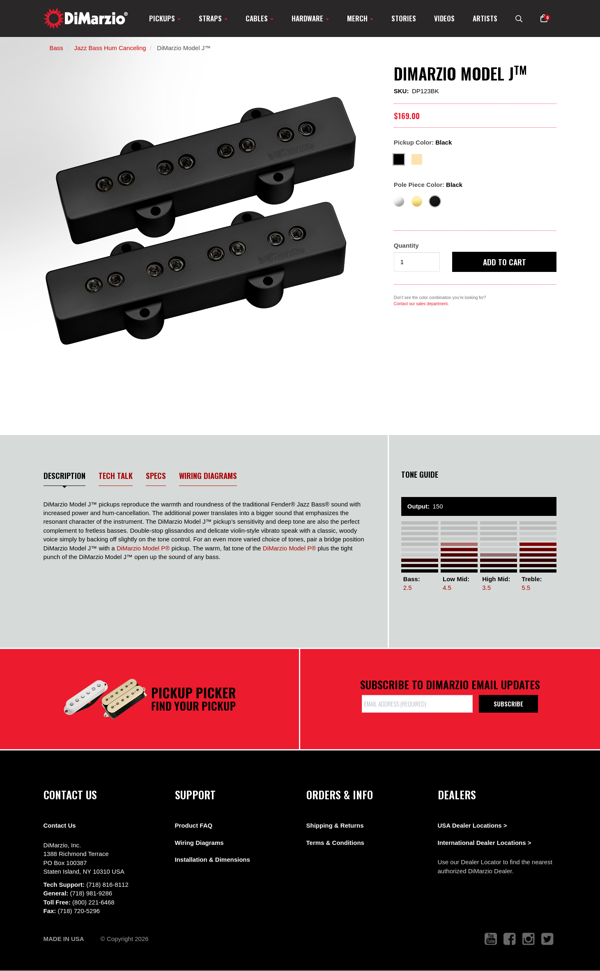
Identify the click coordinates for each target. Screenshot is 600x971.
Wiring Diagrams (208, 475)
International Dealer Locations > (484, 842)
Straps (213, 18)
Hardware (310, 18)
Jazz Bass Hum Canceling (110, 47)
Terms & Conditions (335, 842)
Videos (444, 18)
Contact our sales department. (421, 303)
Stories (403, 18)
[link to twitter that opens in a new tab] (547, 939)
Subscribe (508, 703)
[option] (204, 222)
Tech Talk (116, 475)
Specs (156, 475)
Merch (360, 18)
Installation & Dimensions (212, 859)
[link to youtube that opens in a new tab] (491, 939)
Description (64, 475)
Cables (260, 18)
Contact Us (60, 825)
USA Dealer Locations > (472, 825)
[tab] (65, 478)
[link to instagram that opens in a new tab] (528, 939)
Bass (56, 47)
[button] (543, 18)
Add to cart (504, 261)
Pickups (165, 18)
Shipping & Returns (335, 825)
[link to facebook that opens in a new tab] (509, 939)
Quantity (406, 245)
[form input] (417, 262)
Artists (485, 18)
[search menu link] (518, 18)
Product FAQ (194, 825)
